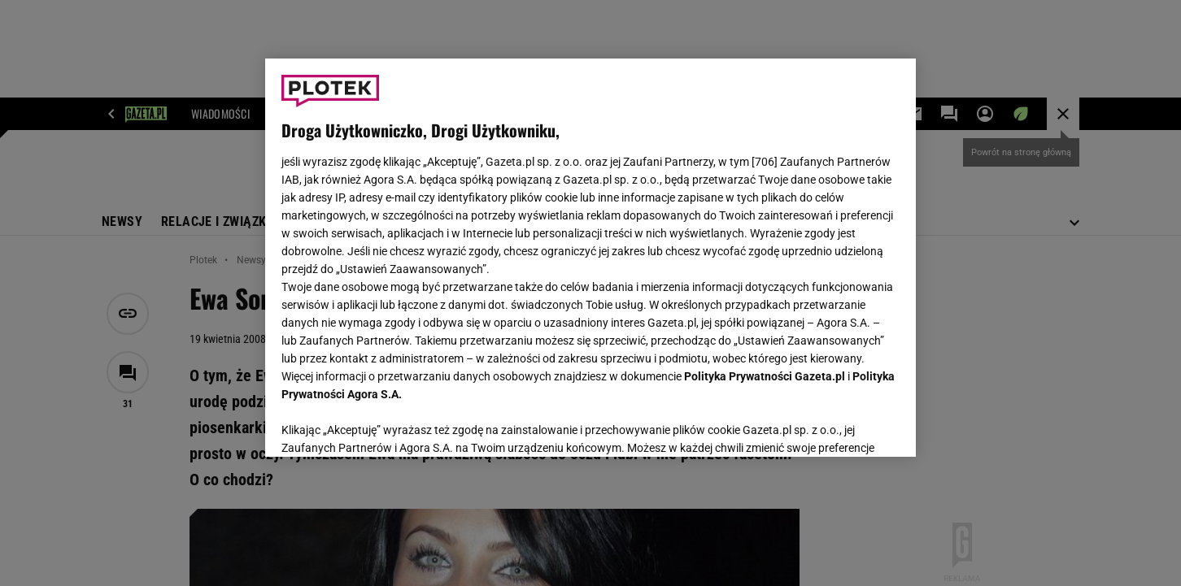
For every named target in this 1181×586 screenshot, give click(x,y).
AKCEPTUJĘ (844, 425)
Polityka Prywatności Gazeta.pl (764, 376)
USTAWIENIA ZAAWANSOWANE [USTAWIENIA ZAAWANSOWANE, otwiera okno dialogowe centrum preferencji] (387, 424)
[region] (590, 258)
